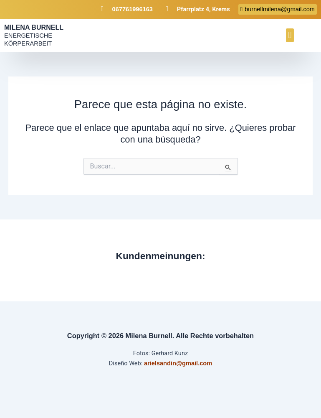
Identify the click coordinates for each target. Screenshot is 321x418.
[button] (290, 35)
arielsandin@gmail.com (178, 363)
